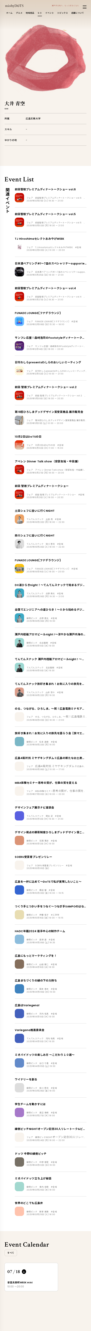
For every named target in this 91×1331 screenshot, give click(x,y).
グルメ (19, 12)
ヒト (40, 12)
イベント (49, 12)
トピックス (62, 12)
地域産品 (30, 12)
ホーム (9, 12)
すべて (10, 1253)
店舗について (77, 12)
